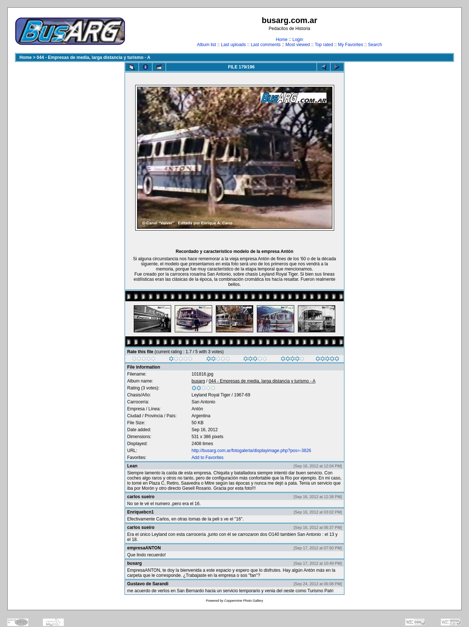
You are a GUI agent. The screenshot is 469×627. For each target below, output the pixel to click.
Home (282, 39)
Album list (206, 44)
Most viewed (297, 44)
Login (297, 39)
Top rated (324, 44)
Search (375, 44)
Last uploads (233, 44)
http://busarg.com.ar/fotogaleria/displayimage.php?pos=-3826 (251, 450)
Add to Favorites (208, 457)
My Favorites (350, 44)
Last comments (265, 44)
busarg (198, 381)
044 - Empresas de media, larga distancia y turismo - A (93, 57)
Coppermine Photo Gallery (243, 600)
